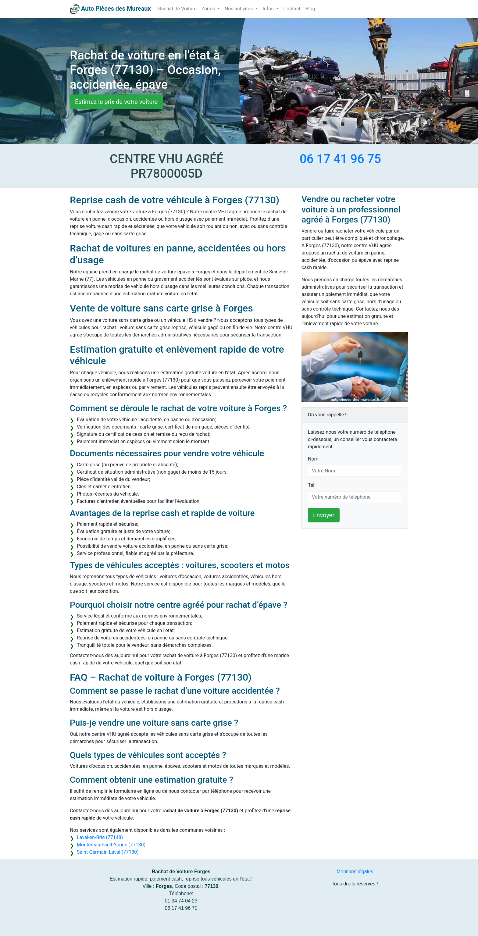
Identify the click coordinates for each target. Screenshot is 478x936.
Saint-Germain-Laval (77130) (108, 852)
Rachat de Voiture (177, 9)
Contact (292, 9)
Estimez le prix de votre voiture (116, 101)
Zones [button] (209, 9)
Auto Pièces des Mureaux (116, 8)
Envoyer (323, 515)
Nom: (313, 459)
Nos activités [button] (239, 9)
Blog (310, 9)
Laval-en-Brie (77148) (100, 837)
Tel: (312, 485)
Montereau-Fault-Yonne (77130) (111, 845)
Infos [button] (268, 9)
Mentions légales (355, 871)
